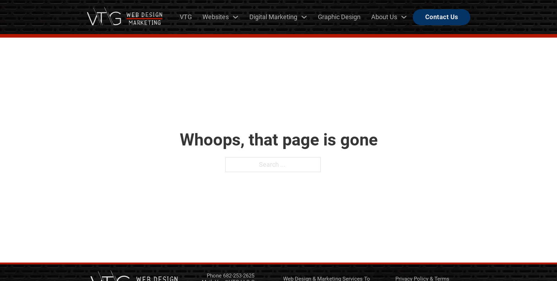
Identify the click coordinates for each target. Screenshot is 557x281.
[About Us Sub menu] (404, 17)
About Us (384, 17)
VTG (186, 17)
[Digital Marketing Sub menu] (304, 17)
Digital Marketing (273, 17)
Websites (215, 17)
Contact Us (441, 17)
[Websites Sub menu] (235, 17)
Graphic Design (339, 17)
